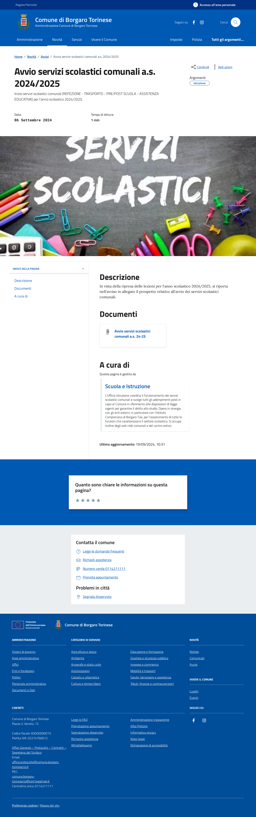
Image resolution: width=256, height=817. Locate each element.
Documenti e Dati (23, 690)
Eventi (194, 697)
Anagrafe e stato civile (86, 664)
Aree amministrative (25, 658)
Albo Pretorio (139, 726)
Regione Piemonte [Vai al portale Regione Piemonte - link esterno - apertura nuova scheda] (26, 5)
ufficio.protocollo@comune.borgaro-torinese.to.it (35, 764)
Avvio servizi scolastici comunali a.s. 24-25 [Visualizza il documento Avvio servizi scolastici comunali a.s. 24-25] (132, 334)
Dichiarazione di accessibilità (149, 745)
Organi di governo (23, 651)
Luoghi (194, 691)
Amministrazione (30, 39)
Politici (16, 677)
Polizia (197, 39)
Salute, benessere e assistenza (150, 677)
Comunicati (197, 658)
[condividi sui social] (200, 67)
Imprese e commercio (144, 664)
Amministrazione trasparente (149, 719)
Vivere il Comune (104, 39)
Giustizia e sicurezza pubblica (149, 658)
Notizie (194, 651)
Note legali (137, 738)
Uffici (15, 664)
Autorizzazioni (80, 670)
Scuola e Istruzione (127, 386)
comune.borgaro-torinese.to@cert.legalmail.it (31, 779)
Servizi (77, 39)
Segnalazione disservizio (87, 732)
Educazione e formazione (146, 651)
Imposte (176, 39)
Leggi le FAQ (79, 719)
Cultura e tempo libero (86, 683)
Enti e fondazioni (23, 670)
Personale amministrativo (29, 683)
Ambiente (77, 658)
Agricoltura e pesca (83, 651)
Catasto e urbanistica (85, 677)
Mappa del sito (49, 805)
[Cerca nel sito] (235, 22)
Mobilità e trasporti (142, 670)
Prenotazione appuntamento (90, 726)
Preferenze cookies (25, 805)
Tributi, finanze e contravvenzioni (152, 683)
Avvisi (193, 664)
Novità (57, 39)
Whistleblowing (81, 745)
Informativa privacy (143, 732)
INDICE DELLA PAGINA (49, 268)
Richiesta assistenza (84, 738)
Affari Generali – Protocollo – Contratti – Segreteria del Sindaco (39, 750)
